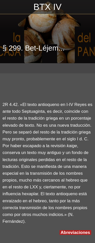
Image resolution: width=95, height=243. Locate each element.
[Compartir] (86, 86)
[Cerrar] (7, 7)
